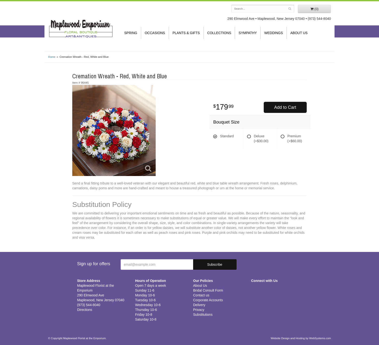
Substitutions (202, 314)
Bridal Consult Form (208, 290)
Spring (130, 33)
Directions (84, 310)
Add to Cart (285, 107)
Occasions (155, 33)
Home (51, 56)
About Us (298, 33)
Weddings (273, 33)
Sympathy (248, 33)
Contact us (201, 295)
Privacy (198, 310)
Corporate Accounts (208, 300)
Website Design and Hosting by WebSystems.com (301, 338)
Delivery (199, 305)
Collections (219, 33)
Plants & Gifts (186, 33)
